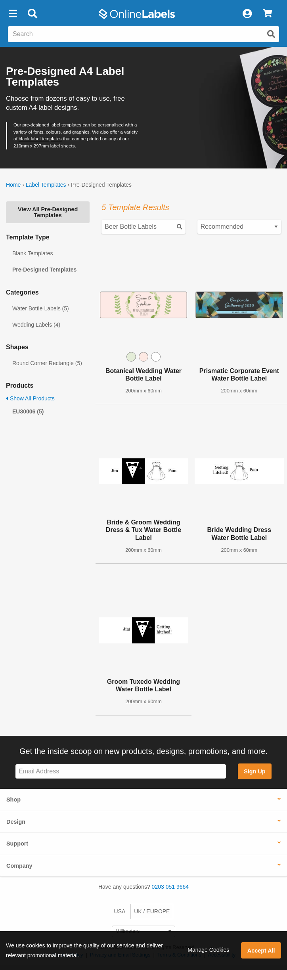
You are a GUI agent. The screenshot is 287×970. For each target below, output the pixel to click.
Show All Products (30, 398)
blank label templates (40, 138)
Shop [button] (13, 799)
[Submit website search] (271, 34)
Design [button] (15, 822)
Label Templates (46, 185)
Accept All (261, 950)
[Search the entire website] (143, 34)
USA (120, 911)
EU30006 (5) (28, 411)
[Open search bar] (32, 14)
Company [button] (19, 866)
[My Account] (247, 14)
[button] (12, 14)
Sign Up (254, 771)
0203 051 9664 (170, 887)
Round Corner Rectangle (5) (47, 363)
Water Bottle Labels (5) (40, 308)
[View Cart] (267, 14)
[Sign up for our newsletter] (120, 771)
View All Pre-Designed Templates (48, 212)
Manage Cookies (208, 950)
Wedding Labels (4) (36, 324)
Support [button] (17, 843)
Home (13, 185)
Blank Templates (32, 253)
